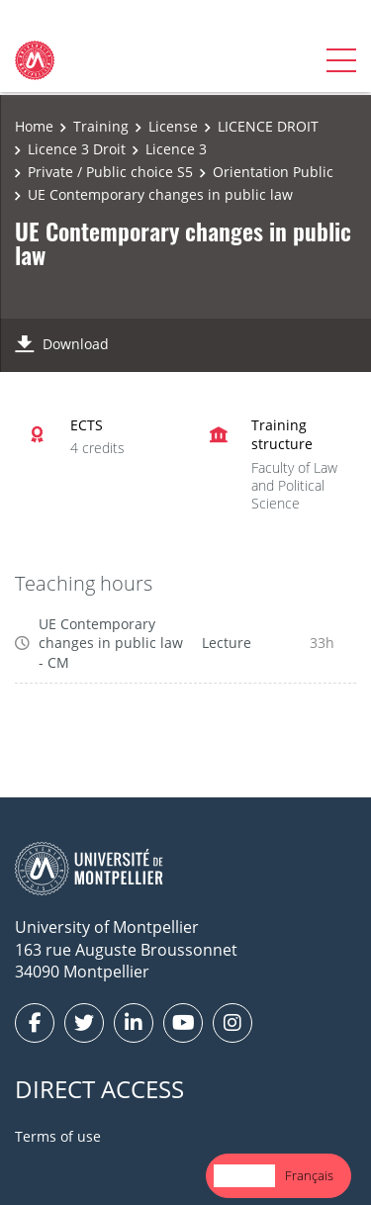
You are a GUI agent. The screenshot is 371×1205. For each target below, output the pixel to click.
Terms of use (58, 1136)
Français (309, 1175)
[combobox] (244, 1175)
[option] (309, 1175)
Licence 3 (176, 148)
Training (101, 126)
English (244, 1175)
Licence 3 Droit (77, 148)
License (173, 126)
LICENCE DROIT (268, 126)
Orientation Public (273, 171)
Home (34, 126)
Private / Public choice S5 (110, 171)
